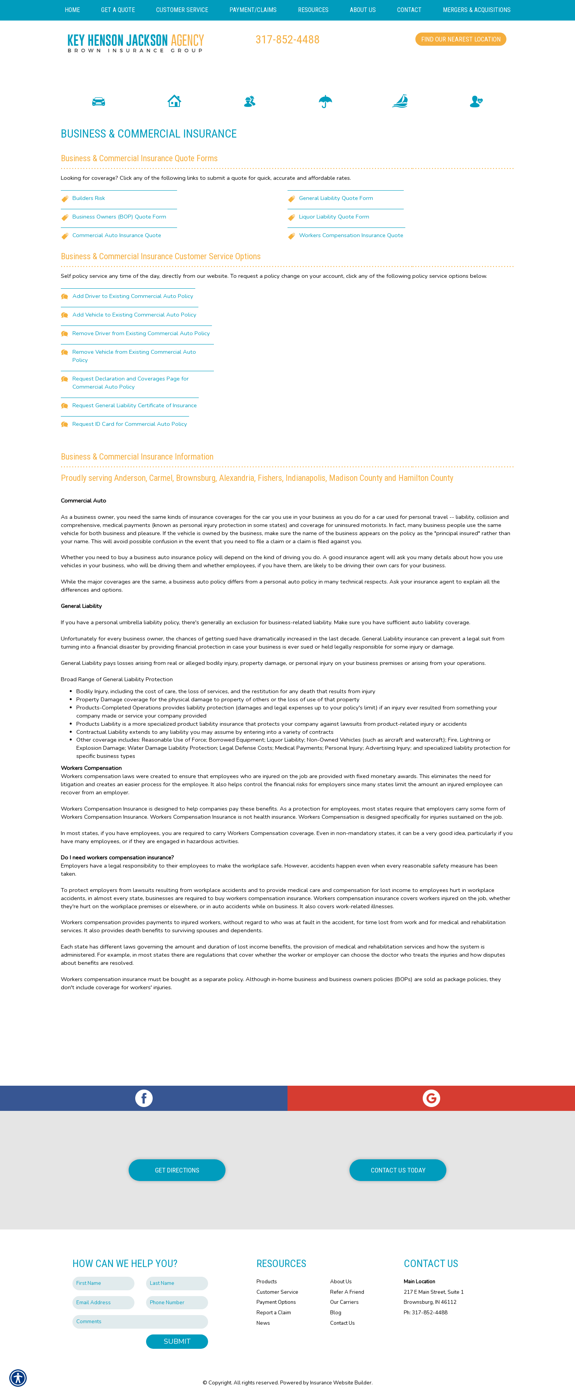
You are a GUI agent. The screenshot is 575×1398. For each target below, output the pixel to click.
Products (267, 1281)
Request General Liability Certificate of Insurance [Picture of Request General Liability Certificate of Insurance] (134, 473)
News (263, 1323)
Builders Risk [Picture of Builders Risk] (88, 266)
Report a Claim (274, 1312)
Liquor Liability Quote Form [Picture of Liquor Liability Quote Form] (334, 285)
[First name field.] (103, 1283)
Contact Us (342, 1323)
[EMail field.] (103, 1303)
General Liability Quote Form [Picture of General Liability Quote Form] (336, 266)
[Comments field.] (140, 1322)
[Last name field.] (177, 1283)
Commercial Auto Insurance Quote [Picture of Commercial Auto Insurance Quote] (116, 303)
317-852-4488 (287, 39)
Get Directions (177, 1170)
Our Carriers (344, 1302)
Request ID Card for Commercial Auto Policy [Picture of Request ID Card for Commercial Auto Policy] (129, 492)
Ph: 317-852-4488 (426, 1312)
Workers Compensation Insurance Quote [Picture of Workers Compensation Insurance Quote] (351, 303)
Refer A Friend (347, 1292)
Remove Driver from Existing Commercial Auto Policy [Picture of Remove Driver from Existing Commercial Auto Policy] (141, 401)
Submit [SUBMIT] (177, 1341)
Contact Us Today (398, 1170)
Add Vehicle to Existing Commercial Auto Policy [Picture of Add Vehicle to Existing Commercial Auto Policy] (134, 383)
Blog (335, 1312)
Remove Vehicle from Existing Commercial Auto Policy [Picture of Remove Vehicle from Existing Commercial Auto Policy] (134, 424)
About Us (341, 1281)
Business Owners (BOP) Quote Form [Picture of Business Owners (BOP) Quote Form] (119, 285)
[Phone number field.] (177, 1303)
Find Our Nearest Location (461, 39)
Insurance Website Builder (341, 1382)
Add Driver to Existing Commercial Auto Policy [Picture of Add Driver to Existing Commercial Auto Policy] (132, 364)
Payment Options (276, 1302)
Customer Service (277, 1292)
